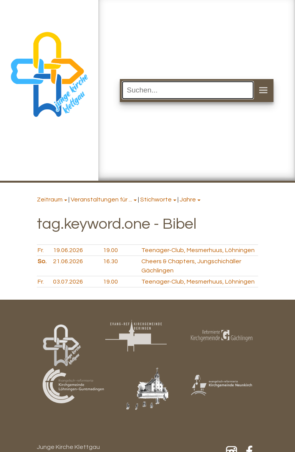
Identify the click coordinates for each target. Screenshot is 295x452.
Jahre (188, 199)
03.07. (68, 282)
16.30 (110, 261)
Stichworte (156, 199)
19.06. (68, 250)
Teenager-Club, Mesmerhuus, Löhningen (198, 250)
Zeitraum (50, 199)
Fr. (41, 250)
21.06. (68, 261)
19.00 (110, 250)
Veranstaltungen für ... (101, 199)
